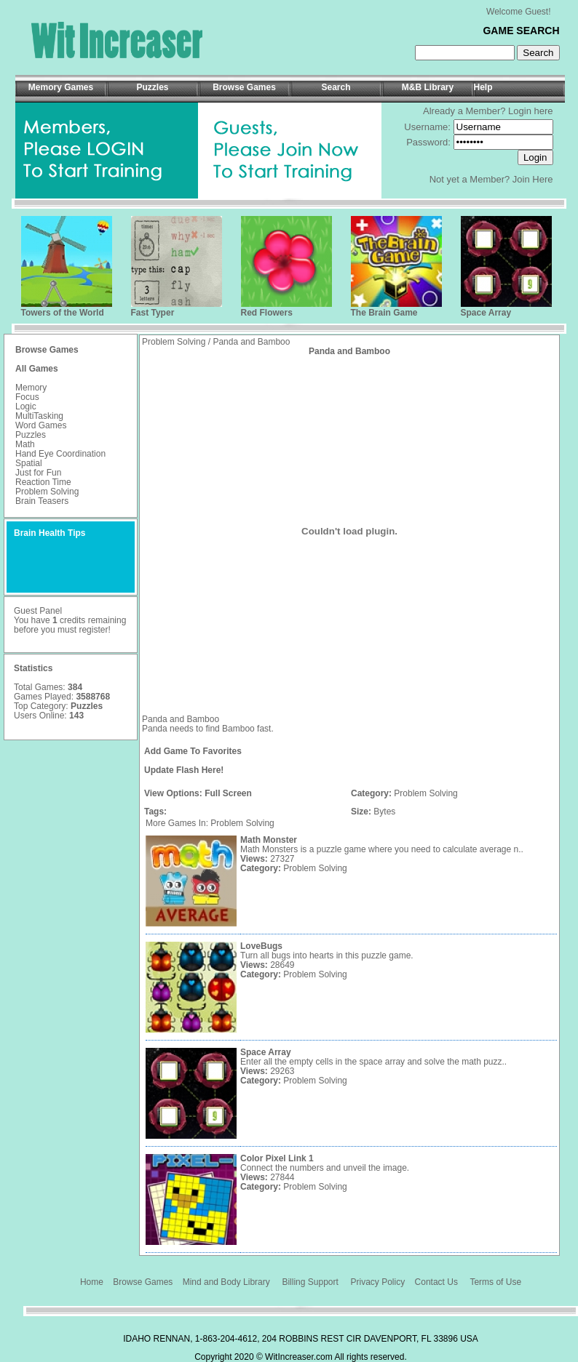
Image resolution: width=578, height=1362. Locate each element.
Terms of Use (495, 1282)
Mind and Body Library (226, 1282)
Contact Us (436, 1282)
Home (91, 1282)
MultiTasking (39, 416)
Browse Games (143, 1282)
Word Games (40, 425)
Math (25, 444)
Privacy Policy (378, 1282)
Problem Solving (47, 491)
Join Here (532, 179)
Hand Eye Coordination (60, 454)
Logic (25, 406)
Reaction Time (43, 482)
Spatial (28, 463)
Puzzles (30, 435)
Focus (27, 397)
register (93, 630)
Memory (31, 387)
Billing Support (310, 1282)
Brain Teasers (41, 501)
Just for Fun (38, 473)
